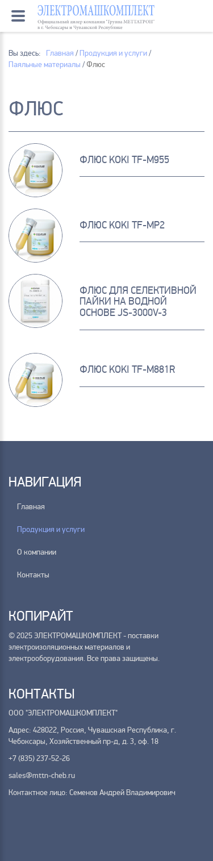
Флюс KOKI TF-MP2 (122, 225)
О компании (36, 552)
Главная (31, 506)
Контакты (33, 575)
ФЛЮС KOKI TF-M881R (127, 369)
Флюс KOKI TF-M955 (124, 159)
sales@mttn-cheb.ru (42, 775)
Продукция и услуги (51, 529)
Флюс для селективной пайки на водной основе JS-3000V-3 (138, 301)
